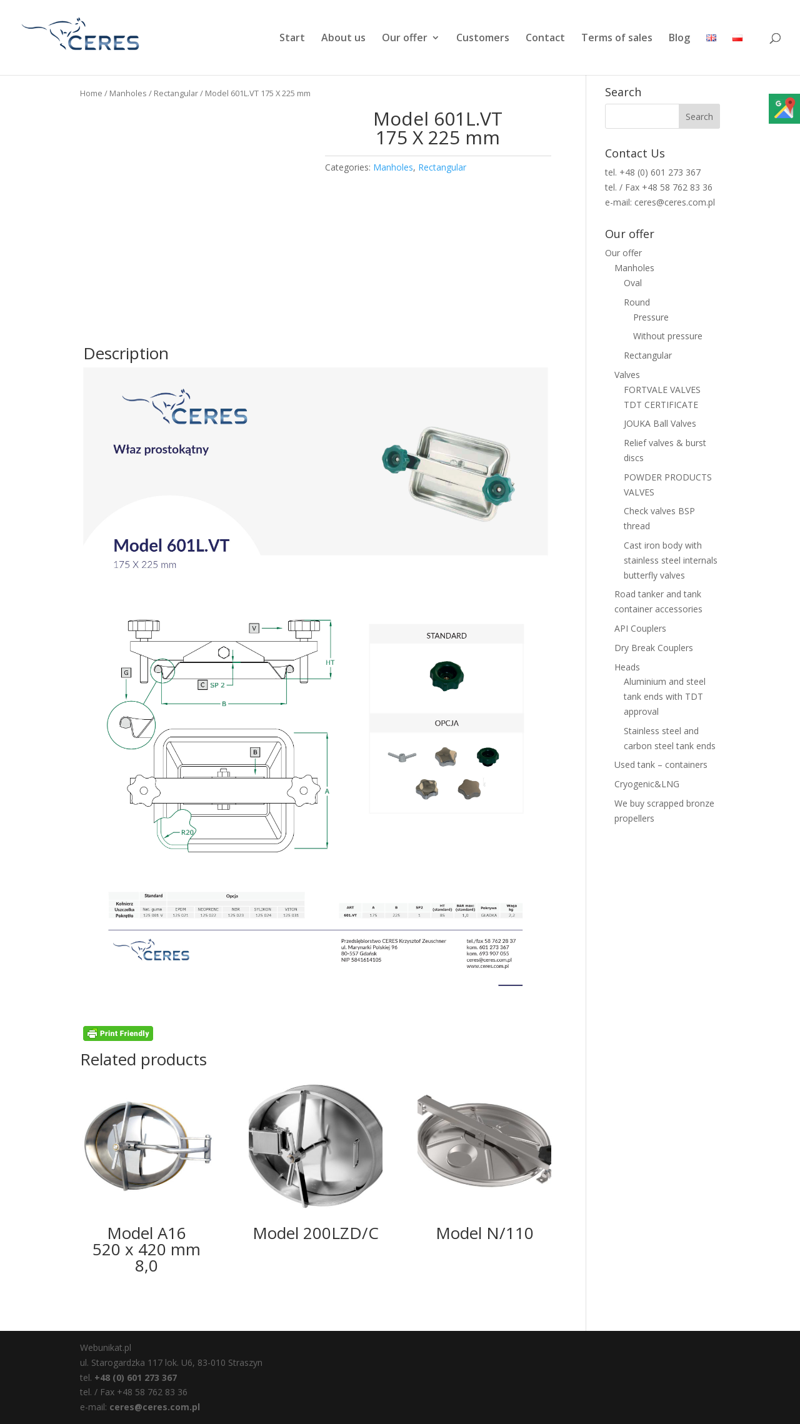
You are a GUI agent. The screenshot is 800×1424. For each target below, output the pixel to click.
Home (91, 93)
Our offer (405, 38)
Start (292, 38)
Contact (545, 38)
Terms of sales (616, 38)
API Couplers (640, 628)
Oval (633, 283)
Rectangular (176, 93)
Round (637, 302)
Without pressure (667, 336)
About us (343, 38)
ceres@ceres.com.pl (154, 1407)
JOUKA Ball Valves (660, 423)
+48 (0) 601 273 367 (135, 1377)
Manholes (128, 93)
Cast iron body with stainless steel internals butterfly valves (671, 560)
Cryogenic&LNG (646, 784)
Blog (679, 38)
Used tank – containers (661, 764)
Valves (627, 375)
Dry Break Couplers (653, 648)
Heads (627, 667)
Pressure (651, 317)
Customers (482, 38)
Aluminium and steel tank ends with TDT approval (665, 696)
